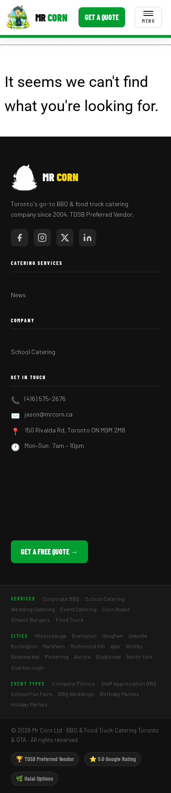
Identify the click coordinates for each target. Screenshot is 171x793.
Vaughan (112, 635)
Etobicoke (108, 656)
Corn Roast (116, 609)
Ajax (115, 646)
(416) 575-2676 (45, 398)
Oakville (137, 635)
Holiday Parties (29, 704)
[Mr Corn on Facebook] (19, 237)
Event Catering (78, 609)
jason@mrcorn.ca (48, 414)
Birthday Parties (119, 694)
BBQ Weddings (76, 694)
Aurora (82, 656)
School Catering (33, 352)
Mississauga (50, 635)
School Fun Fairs (32, 694)
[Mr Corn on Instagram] (42, 237)
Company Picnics (73, 683)
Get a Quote (102, 17)
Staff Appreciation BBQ (128, 683)
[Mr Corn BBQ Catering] (36, 17)
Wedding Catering (33, 609)
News (18, 295)
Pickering (56, 656)
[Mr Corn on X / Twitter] (64, 237)
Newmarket (25, 656)
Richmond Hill (87, 646)
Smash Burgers (30, 619)
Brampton (84, 635)
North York (139, 656)
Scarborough (27, 667)
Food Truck (69, 619)
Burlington (24, 646)
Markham (54, 646)
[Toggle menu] (148, 17)
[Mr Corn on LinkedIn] (87, 237)
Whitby (134, 646)
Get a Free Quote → (49, 551)
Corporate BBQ (61, 598)
